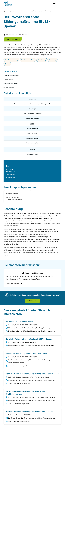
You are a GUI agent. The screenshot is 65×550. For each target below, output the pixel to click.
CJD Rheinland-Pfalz (32, 154)
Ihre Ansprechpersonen (12, 75)
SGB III (32, 123)
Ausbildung (42, 60)
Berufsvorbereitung (27, 60)
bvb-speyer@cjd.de (16, 199)
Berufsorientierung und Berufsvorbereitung (26, 104)
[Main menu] (54, 3)
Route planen (12, 177)
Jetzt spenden (9, 87)
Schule (7, 64)
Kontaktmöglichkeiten (11, 83)
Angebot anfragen (11, 39)
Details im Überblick (11, 71)
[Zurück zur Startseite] (5, 11)
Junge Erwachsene (28, 113)
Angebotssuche (13, 11)
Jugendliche (38, 113)
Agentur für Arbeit (32, 133)
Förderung (52, 60)
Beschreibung (9, 79)
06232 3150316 (15, 197)
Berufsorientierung (11, 60)
